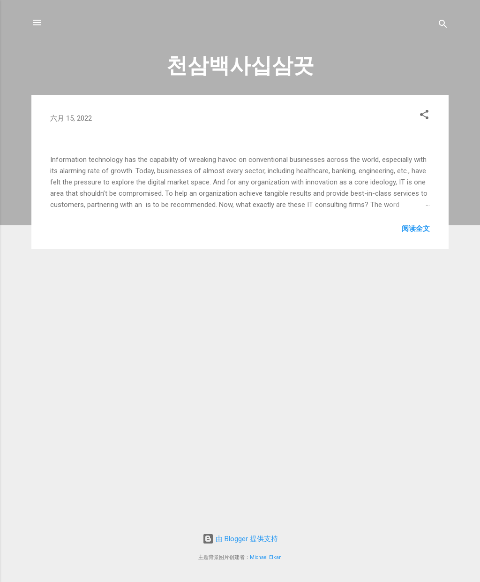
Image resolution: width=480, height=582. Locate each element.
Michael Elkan (266, 557)
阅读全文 (416, 470)
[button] (424, 116)
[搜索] (443, 25)
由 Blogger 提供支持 (240, 539)
